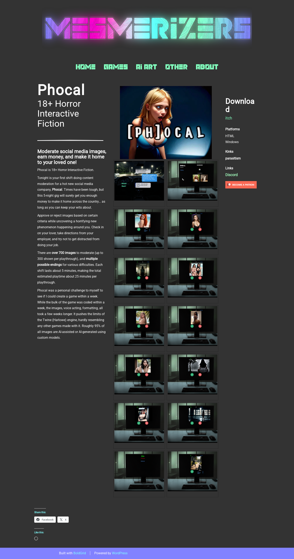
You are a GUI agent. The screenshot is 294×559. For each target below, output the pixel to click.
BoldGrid (79, 553)
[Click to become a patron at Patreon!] (241, 184)
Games (116, 67)
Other (176, 67)
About (207, 67)
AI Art (146, 67)
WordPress (120, 553)
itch (228, 118)
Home (86, 67)
